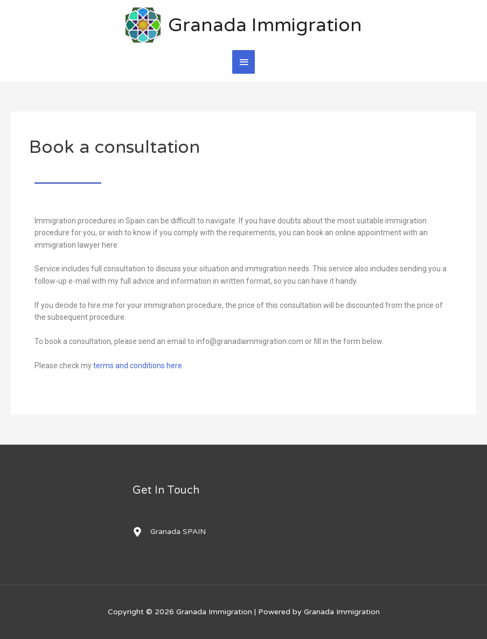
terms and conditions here (137, 365)
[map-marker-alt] (169, 532)
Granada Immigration (265, 25)
